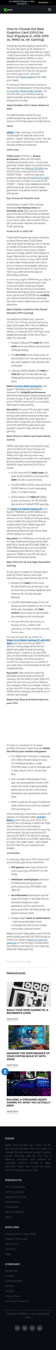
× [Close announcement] (52, 2)
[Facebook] (17, 1328)
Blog (7, 1254)
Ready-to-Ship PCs (15, 1196)
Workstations (12, 1201)
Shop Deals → (44, 2)
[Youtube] (40, 1328)
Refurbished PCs (14, 1212)
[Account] (35, 9)
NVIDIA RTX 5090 (40, 178)
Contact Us (11, 1270)
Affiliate (9, 1286)
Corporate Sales (14, 1280)
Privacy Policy (12, 1296)
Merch (8, 1217)
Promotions (11, 1244)
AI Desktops (11, 1207)
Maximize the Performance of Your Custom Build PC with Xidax (28, 1056)
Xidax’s (11, 640)
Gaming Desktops (15, 1186)
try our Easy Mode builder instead (24, 91)
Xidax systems (27, 77)
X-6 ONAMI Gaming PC (30, 509)
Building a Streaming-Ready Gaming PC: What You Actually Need (28, 1102)
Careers (9, 1291)
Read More (12, 1018)
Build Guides (24, 961)
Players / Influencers (16, 1238)
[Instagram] (32, 1328)
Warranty (10, 1249)
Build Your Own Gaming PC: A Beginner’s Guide (27, 1011)
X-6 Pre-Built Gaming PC (28, 386)
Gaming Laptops (14, 1191)
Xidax (14, 509)
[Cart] (41, 9)
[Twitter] (25, 1328)
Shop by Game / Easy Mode (20, 1233)
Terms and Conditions (17, 1301)
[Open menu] (49, 9)
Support (9, 1275)
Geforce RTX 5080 (34, 168)
